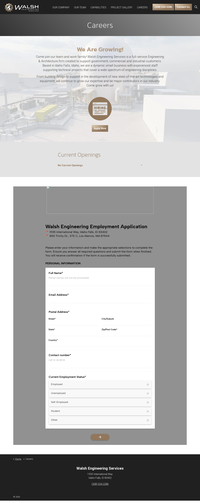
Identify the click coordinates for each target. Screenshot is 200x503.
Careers (142, 6)
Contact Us (183, 7)
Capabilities (98, 6)
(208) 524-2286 (163, 7)
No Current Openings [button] (70, 165)
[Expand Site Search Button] (196, 7)
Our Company (60, 6)
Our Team (80, 6)
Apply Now (100, 128)
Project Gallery (121, 6)
